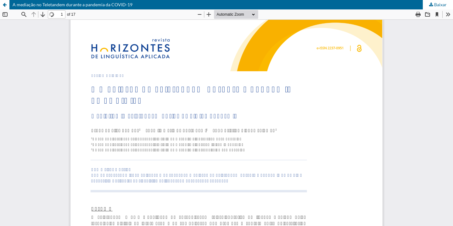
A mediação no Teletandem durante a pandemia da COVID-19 (72, 4)
